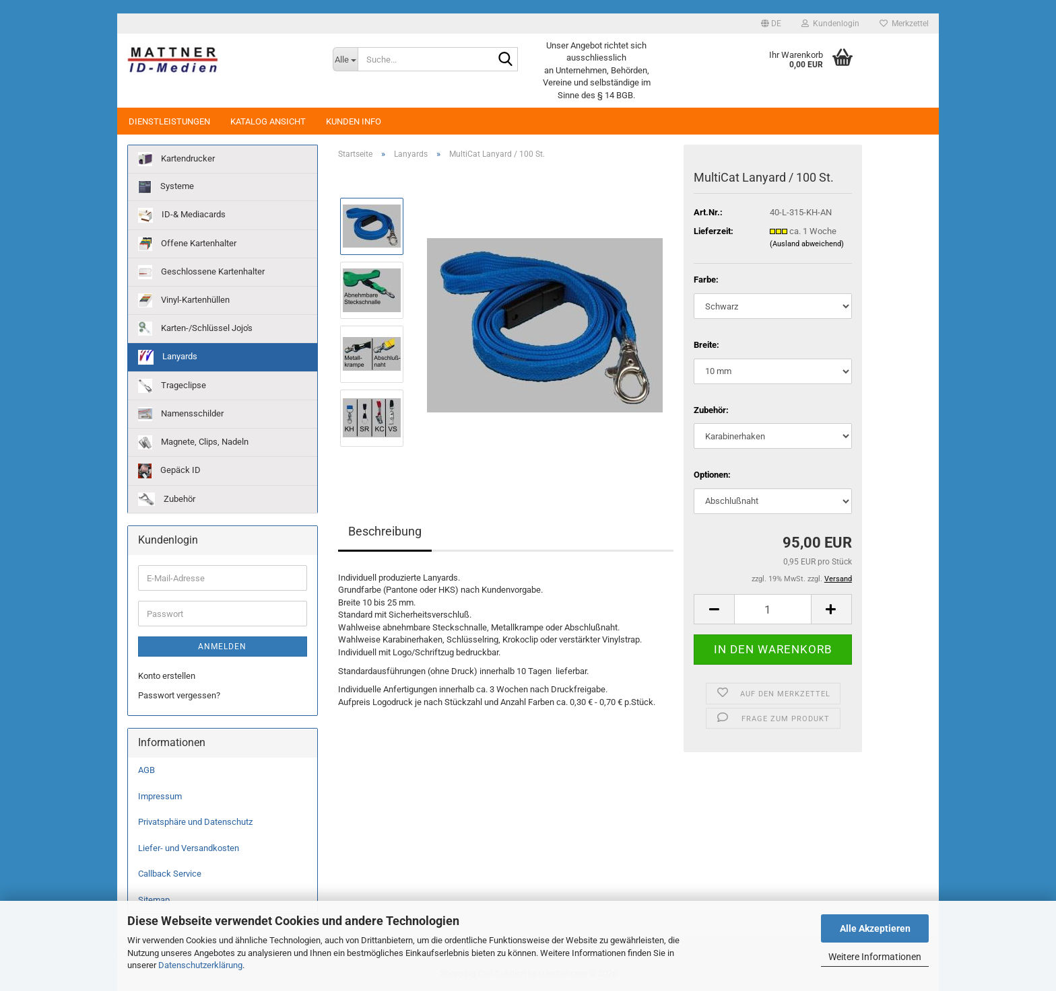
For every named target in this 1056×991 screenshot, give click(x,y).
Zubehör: (711, 410)
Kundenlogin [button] (830, 23)
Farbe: (706, 279)
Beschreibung (385, 531)
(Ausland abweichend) (807, 244)
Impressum (160, 796)
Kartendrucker (176, 159)
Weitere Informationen (874, 956)
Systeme (166, 187)
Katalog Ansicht (268, 121)
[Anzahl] (772, 609)
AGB (146, 770)
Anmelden (222, 646)
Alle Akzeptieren (875, 928)
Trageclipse (172, 386)
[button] (771, 23)
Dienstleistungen (169, 121)
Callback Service (169, 874)
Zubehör (166, 499)
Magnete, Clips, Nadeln (193, 442)
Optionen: (712, 475)
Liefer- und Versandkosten (188, 848)
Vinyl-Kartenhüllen (184, 300)
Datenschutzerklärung (200, 965)
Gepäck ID (169, 471)
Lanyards (167, 357)
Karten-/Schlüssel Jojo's (195, 329)
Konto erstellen (166, 676)
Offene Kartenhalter (187, 244)
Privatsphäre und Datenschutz (195, 822)
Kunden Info (353, 121)
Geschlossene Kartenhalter (201, 272)
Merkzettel (904, 23)
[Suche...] (345, 59)
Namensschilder (181, 414)
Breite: (706, 345)
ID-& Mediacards (182, 215)
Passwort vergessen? (179, 695)
